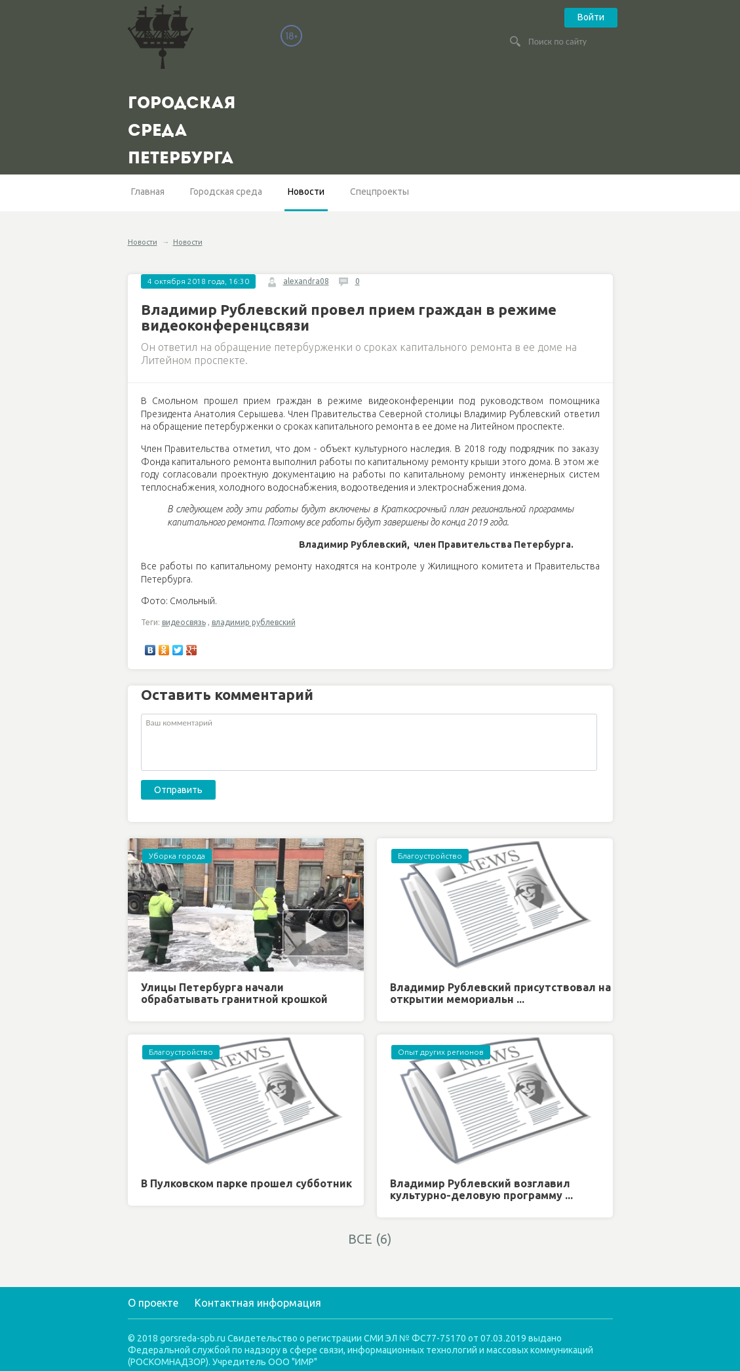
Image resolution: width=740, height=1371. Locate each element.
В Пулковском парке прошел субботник (246, 1183)
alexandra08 (306, 281)
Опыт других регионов (441, 1052)
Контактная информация (258, 1303)
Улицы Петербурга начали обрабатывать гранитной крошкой (234, 993)
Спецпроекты (379, 191)
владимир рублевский (254, 622)
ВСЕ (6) (370, 1238)
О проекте (153, 1303)
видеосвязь (184, 622)
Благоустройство (430, 855)
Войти (590, 17)
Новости (306, 191)
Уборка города (177, 855)
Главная (148, 191)
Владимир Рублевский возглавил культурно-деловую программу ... (481, 1189)
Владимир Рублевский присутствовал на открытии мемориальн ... (500, 993)
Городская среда (226, 191)
